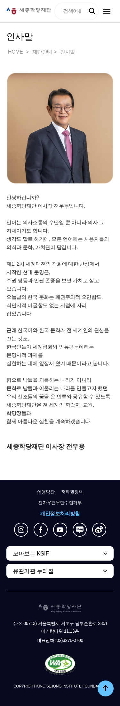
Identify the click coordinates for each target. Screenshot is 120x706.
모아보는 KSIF (31, 553)
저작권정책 (72, 491)
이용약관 (46, 491)
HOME (16, 52)
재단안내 (42, 52)
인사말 (67, 52)
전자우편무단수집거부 (60, 502)
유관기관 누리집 (33, 571)
